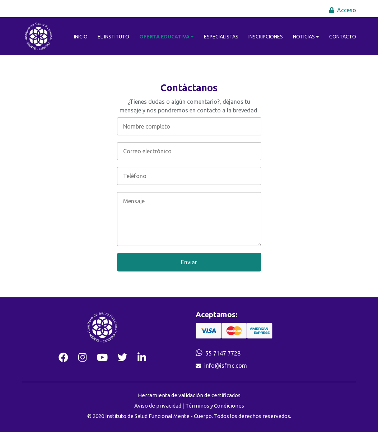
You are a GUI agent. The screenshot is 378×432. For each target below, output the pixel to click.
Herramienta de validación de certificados (189, 395)
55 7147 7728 (223, 353)
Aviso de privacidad (157, 406)
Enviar (189, 262)
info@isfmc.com (225, 365)
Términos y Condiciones (214, 406)
